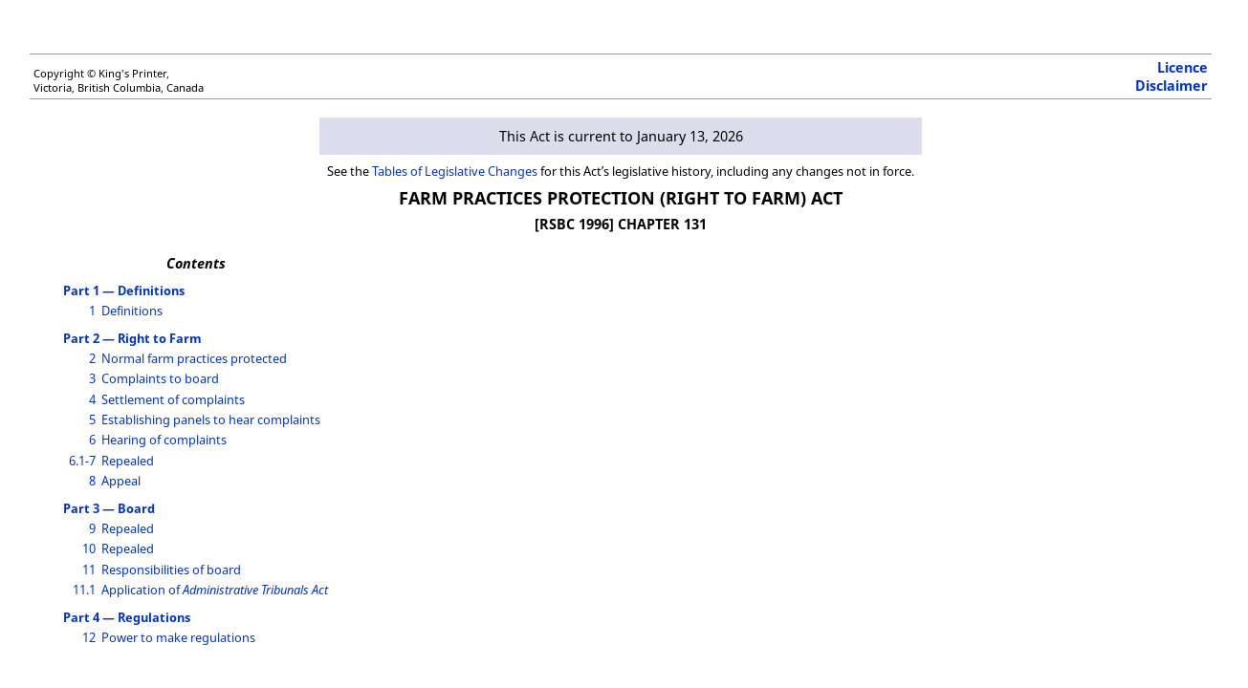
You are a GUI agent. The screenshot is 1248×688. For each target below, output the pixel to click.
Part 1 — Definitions (124, 290)
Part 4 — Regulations (126, 617)
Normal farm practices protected (194, 358)
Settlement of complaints (173, 399)
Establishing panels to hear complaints (210, 419)
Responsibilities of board (171, 569)
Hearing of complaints (164, 439)
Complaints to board (160, 378)
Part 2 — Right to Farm (132, 338)
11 (89, 569)
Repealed (127, 460)
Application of (214, 589)
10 (89, 548)
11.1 (84, 589)
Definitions (132, 310)
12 (89, 637)
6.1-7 (82, 460)
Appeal (121, 480)
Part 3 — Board (109, 508)
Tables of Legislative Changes (454, 171)
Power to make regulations (178, 637)
